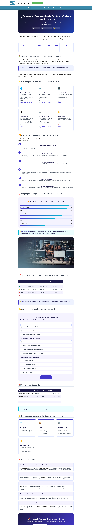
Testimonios (49, 7)
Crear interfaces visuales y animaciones (30, 342)
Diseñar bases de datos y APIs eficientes (31, 345)
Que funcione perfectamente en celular (30, 334)
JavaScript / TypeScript (27, 360)
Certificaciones (35, 7)
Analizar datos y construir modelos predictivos (32, 349)
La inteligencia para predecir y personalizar (31, 331)
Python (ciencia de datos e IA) (28, 368)
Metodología (42, 7)
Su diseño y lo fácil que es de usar (29, 323)
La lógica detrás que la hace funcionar (30, 327)
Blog (29, 7)
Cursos (25, 7)
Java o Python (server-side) (28, 364)
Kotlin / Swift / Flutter (26, 372)
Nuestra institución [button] (58, 7)
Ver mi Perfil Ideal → (46, 377)
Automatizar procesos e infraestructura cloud (32, 353)
